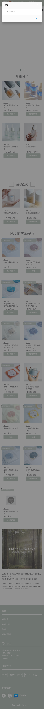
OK (36, 18)
